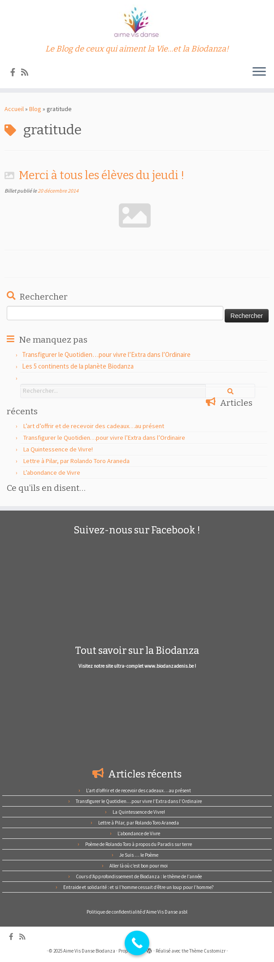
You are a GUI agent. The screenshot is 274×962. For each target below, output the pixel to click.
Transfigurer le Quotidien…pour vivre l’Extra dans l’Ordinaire (106, 354)
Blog (35, 109)
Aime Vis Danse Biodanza (89, 951)
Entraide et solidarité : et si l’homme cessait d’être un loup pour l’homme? (138, 887)
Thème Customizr (207, 951)
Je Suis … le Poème (138, 855)
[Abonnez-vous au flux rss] (27, 72)
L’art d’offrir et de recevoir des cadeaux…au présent (93, 426)
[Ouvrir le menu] (259, 72)
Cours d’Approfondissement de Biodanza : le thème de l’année (139, 876)
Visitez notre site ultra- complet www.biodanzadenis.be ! (137, 666)
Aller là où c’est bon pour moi (138, 866)
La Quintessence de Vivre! (58, 449)
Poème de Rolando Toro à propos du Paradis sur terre (138, 844)
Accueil (14, 109)
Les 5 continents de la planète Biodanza (78, 366)
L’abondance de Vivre (51, 472)
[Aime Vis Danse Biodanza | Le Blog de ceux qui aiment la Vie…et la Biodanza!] (137, 22)
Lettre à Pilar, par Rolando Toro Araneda (76, 461)
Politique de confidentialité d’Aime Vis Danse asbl (137, 912)
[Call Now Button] (137, 943)
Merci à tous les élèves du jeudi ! (101, 175)
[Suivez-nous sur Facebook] (15, 72)
